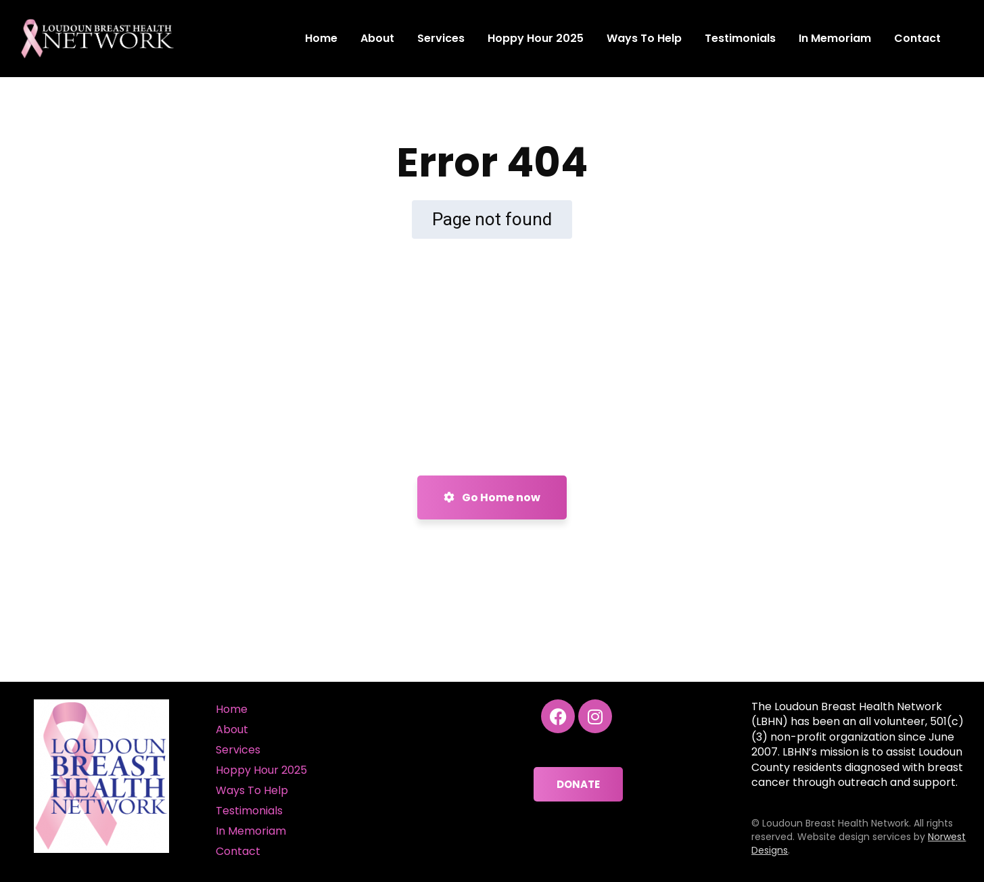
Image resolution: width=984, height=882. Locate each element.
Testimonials (249, 810)
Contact (238, 851)
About (232, 729)
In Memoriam (251, 831)
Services (238, 750)
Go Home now (492, 497)
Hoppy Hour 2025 (261, 770)
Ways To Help (252, 790)
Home (232, 709)
